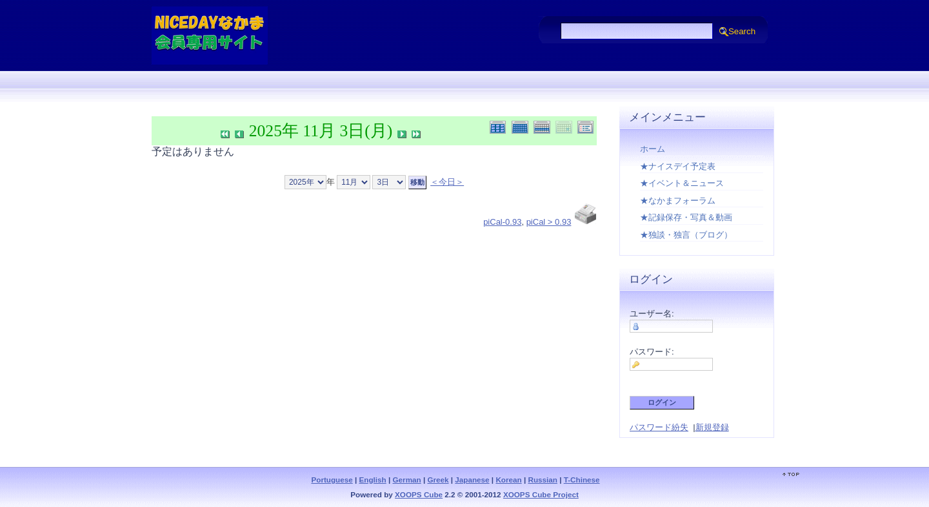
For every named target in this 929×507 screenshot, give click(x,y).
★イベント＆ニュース (682, 183)
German (407, 479)
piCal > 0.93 (549, 222)
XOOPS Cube (419, 494)
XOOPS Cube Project (541, 494)
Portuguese (331, 479)
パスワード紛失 (659, 427)
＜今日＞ (447, 182)
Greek (437, 479)
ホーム (652, 149)
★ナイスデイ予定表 (677, 166)
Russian (542, 479)
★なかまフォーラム (677, 200)
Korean (508, 479)
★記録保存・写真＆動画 (686, 217)
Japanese (472, 479)
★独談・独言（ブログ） (686, 235)
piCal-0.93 (502, 222)
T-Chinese (582, 479)
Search (741, 31)
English (372, 479)
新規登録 (712, 427)
